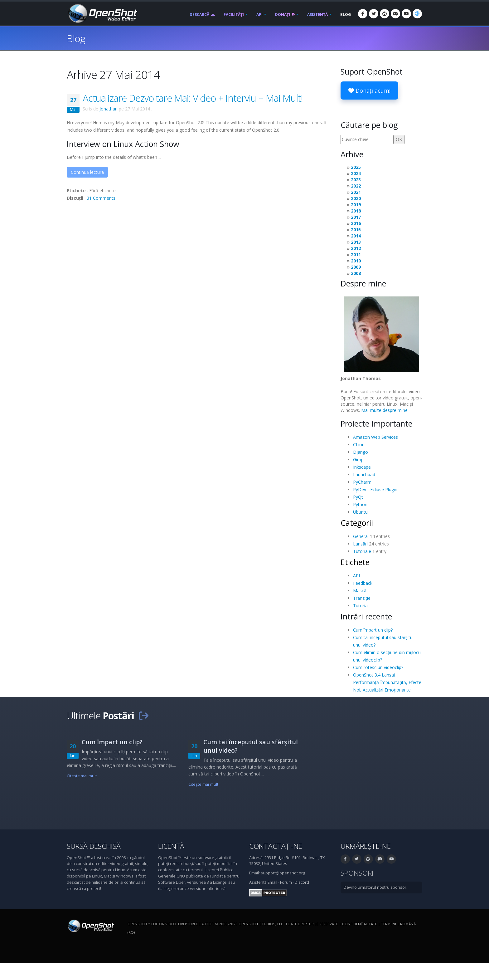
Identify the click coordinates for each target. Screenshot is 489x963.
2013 (356, 242)
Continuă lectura (87, 172)
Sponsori (357, 873)
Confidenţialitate (359, 923)
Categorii (357, 522)
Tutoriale (362, 551)
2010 (356, 261)
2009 (356, 267)
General (361, 536)
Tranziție (361, 598)
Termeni (388, 923)
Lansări (360, 544)
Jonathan (108, 109)
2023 (356, 180)
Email (272, 882)
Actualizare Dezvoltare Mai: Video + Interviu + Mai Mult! (193, 98)
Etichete (355, 562)
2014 (356, 236)
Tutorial (361, 606)
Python (360, 504)
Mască (359, 591)
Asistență (317, 14)
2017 (356, 217)
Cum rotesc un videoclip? (378, 667)
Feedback (362, 583)
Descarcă (202, 14)
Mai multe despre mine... (385, 410)
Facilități (234, 14)
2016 (356, 223)
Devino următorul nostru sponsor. (375, 887)
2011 (356, 254)
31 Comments (101, 198)
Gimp (358, 459)
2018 (356, 211)
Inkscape (362, 467)
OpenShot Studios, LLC (261, 923)
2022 (356, 186)
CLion (359, 444)
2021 (356, 192)
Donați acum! (369, 90)
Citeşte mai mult (82, 776)
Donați (285, 14)
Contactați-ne (275, 846)
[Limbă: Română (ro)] (417, 13)
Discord (302, 882)
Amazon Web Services (375, 437)
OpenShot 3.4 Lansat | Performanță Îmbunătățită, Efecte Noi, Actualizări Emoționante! (387, 682)
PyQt (358, 497)
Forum (286, 882)
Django (360, 452)
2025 (356, 167)
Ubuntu (360, 512)
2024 (356, 173)
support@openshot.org (283, 873)
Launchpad (364, 474)
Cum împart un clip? (373, 630)
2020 (356, 198)
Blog (345, 14)
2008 (356, 273)
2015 (356, 229)
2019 (356, 205)
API (259, 14)
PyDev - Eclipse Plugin (375, 489)
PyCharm (362, 482)
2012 (356, 248)
